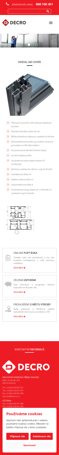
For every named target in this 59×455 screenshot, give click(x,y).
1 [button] (29, 44)
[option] (29, 40)
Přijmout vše (17, 436)
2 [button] (32, 44)
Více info (19, 267)
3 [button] (36, 44)
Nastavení (29, 445)
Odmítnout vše (42, 436)
